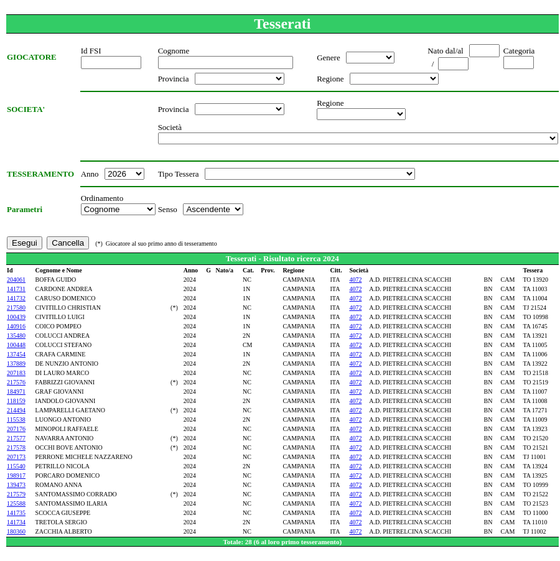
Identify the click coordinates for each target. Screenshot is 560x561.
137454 (16, 354)
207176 (16, 428)
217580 (16, 307)
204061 (16, 279)
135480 (16, 335)
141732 (16, 298)
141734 (16, 522)
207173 (16, 456)
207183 (16, 372)
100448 (16, 344)
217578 (16, 447)
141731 (16, 288)
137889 (16, 363)
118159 (16, 400)
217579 (16, 494)
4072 (355, 279)
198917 (16, 475)
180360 (16, 531)
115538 (16, 419)
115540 (16, 466)
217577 (16, 438)
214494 (16, 410)
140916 (16, 326)
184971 (16, 391)
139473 (16, 484)
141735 (16, 512)
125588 (16, 503)
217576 (16, 382)
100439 (16, 316)
